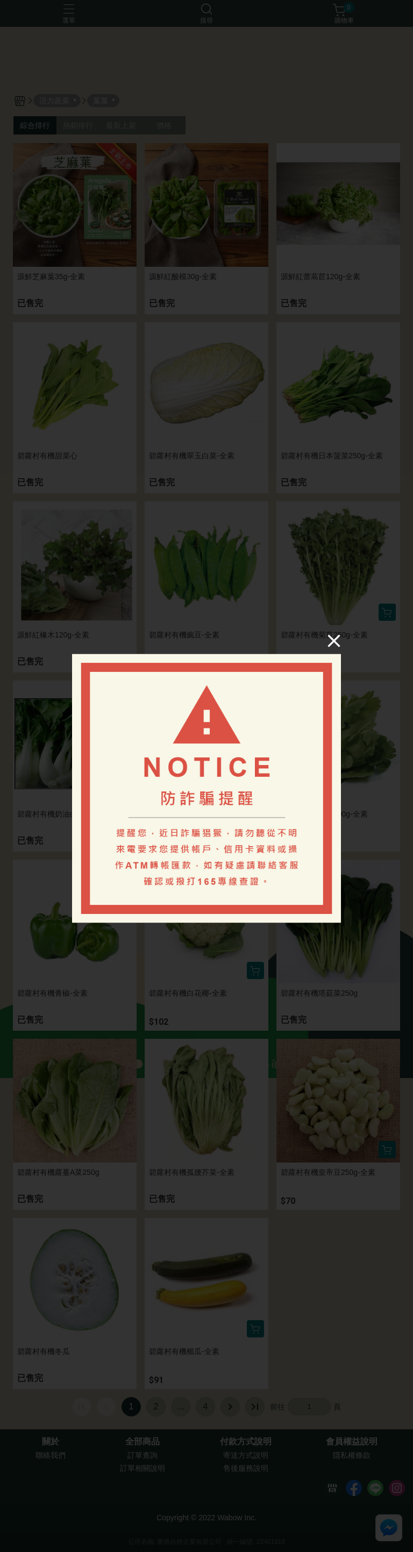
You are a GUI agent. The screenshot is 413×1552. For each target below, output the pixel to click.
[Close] (333, 640)
